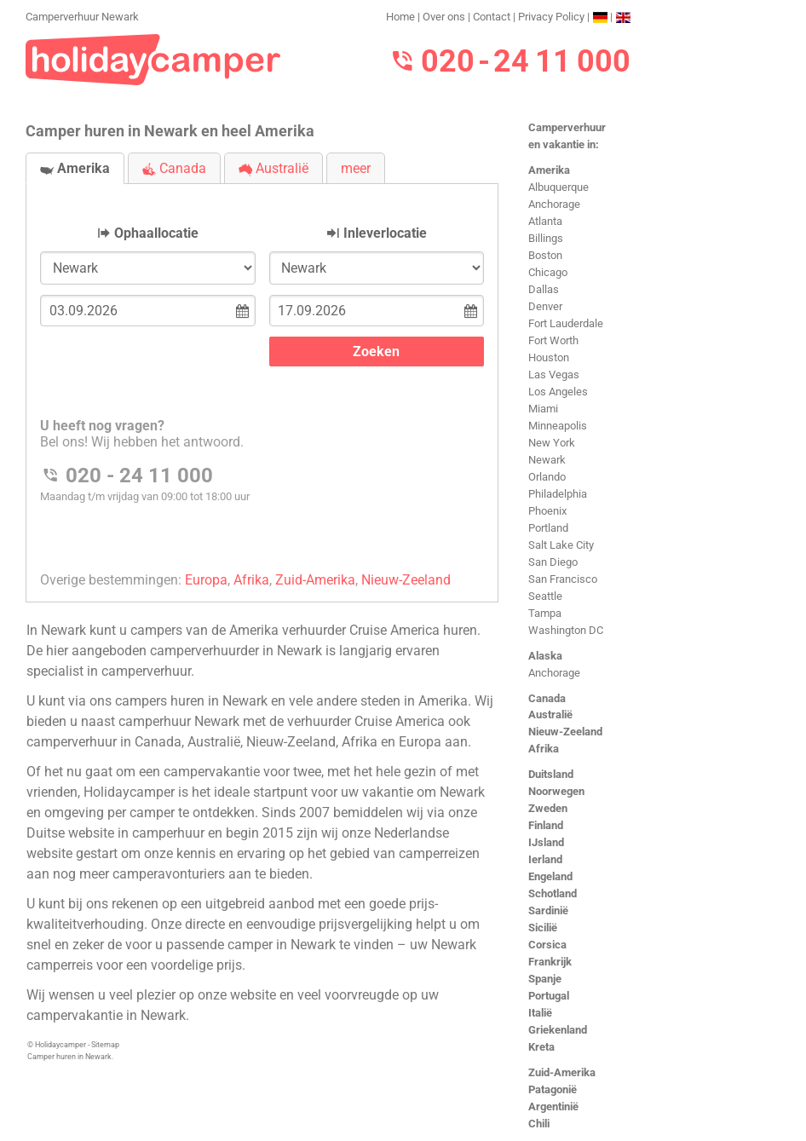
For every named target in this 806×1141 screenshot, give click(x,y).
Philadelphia (557, 493)
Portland (548, 528)
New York (551, 442)
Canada (547, 698)
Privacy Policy (551, 16)
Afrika (543, 748)
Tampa (544, 613)
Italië (540, 1012)
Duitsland (550, 774)
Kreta (541, 1046)
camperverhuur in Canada (103, 742)
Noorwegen (556, 791)
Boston (545, 255)
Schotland (552, 893)
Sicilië (542, 927)
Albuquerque (558, 187)
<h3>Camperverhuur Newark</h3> (262, 379)
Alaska (545, 655)
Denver (545, 306)
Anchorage (554, 204)
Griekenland (557, 1029)
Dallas (543, 289)
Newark (547, 459)
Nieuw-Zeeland (565, 731)
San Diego (553, 562)
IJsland (546, 842)
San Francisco (562, 579)
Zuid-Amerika (562, 1072)
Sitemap (105, 1044)
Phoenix (547, 510)
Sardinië (548, 910)
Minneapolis (557, 425)
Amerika (549, 170)
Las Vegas (553, 374)
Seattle (545, 596)
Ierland (545, 859)
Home (400, 16)
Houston (548, 357)
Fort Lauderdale (565, 323)
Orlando (547, 476)
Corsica (547, 944)
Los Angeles (558, 391)
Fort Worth (553, 340)
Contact (491, 16)
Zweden (547, 808)
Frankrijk (550, 961)
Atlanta (545, 221)
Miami (543, 408)
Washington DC (565, 630)
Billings (545, 238)
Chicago (547, 272)
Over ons (444, 16)
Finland (545, 825)
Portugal (548, 995)
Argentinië (553, 1106)
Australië (550, 714)
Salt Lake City (561, 545)
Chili (539, 1123)
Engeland (550, 876)
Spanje (544, 978)
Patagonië (552, 1089)
